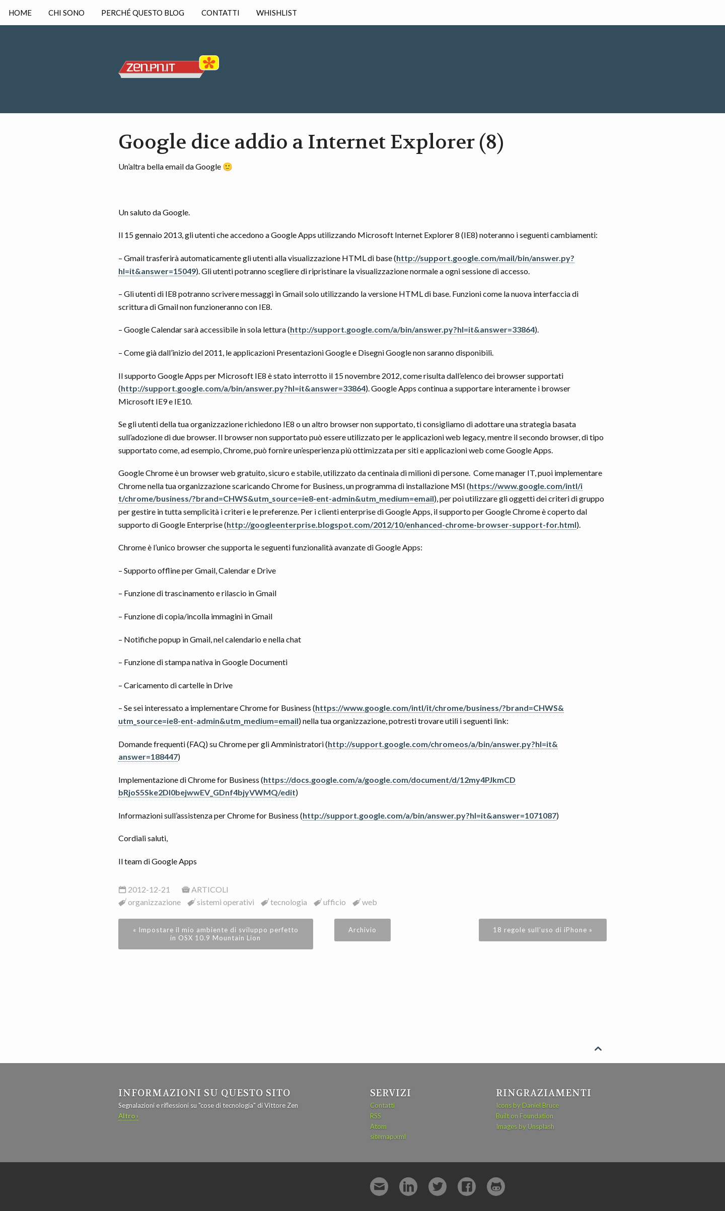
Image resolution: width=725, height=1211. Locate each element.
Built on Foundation (524, 1116)
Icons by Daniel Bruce (527, 1105)
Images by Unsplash (525, 1126)
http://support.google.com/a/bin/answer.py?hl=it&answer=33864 (412, 329)
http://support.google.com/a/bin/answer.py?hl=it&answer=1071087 (429, 815)
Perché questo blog (142, 12)
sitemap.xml (388, 1137)
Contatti (220, 12)
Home (20, 12)
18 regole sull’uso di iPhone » (543, 930)
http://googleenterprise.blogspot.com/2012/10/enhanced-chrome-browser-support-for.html (401, 524)
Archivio (362, 930)
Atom (378, 1126)
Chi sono (66, 12)
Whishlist (276, 12)
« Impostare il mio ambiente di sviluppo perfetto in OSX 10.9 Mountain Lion (216, 934)
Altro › (128, 1116)
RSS (375, 1116)
